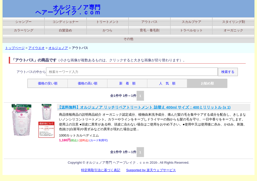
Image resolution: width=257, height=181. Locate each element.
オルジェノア (58, 48)
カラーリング (23, 30)
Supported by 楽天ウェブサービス (151, 170)
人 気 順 (167, 83)
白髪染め (65, 30)
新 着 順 (127, 83)
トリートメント (107, 22)
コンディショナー (65, 22)
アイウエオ (36, 48)
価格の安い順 (47, 83)
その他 (128, 39)
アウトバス (149, 22)
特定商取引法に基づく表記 (100, 170)
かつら (107, 30)
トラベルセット (191, 30)
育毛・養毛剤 (149, 30)
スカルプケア (191, 22)
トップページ (15, 48)
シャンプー (23, 22)
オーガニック (233, 30)
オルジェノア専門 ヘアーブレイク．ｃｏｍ (67, 10)
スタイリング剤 (233, 22)
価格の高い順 (87, 83)
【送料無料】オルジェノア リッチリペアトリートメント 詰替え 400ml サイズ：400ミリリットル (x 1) (143, 107)
